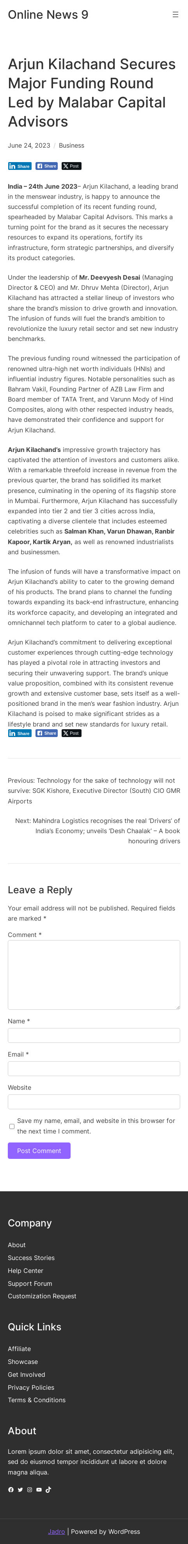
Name (19, 1021)
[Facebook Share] (46, 166)
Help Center (25, 1270)
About (17, 1245)
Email (18, 1054)
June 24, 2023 (29, 145)
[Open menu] (175, 14)
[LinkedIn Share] (20, 166)
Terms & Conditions (37, 1400)
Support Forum (30, 1283)
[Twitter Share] (72, 166)
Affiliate (19, 1349)
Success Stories (31, 1258)
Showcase (23, 1362)
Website (19, 1087)
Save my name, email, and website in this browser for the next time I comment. (96, 1126)
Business (71, 145)
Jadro (56, 1531)
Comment (25, 935)
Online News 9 (48, 14)
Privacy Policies (31, 1387)
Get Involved (26, 1374)
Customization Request (42, 1296)
